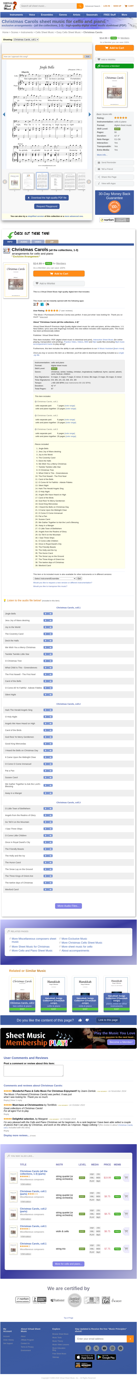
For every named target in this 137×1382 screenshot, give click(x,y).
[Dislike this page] (87, 1020)
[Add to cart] (125, 1178)
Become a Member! (121, 1042)
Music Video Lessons (60, 1345)
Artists (76, 14)
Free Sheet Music (59, 1354)
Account (6, 1336)
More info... (102, 155)
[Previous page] (4, 114)
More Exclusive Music (74, 938)
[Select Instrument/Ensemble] (54, 578)
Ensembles (47, 14)
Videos (80, 342)
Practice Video (70, 342)
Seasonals (92, 14)
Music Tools (57, 1338)
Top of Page (68, 1318)
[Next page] (90, 114)
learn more (118, 348)
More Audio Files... (68, 905)
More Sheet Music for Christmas (31, 946)
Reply (6, 1100)
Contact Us (25, 1343)
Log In (106, 6)
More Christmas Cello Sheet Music (82, 942)
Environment (26, 1350)
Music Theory (57, 1341)
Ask (87, 57)
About (23, 1336)
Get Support (8, 1343)
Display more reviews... (16, 1135)
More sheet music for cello (77, 946)
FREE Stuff (110, 14)
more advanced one (74, 216)
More (124, 14)
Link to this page (108, 1020)
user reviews (65, 311)
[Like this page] (80, 1020)
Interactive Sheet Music (103, 340)
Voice (32, 14)
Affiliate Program (27, 1340)
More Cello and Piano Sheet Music (32, 950)
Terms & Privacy (27, 1347)
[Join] (130, 1338)
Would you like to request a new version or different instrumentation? (62, 583)
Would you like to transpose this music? (50, 586)
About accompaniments (75, 950)
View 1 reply (16, 1100)
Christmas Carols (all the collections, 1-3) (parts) (33, 1172)
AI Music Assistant (105, 348)
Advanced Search (92, 6)
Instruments (16, 14)
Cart (129, 6)
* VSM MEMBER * (102, 1091)
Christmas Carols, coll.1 (68, 607)
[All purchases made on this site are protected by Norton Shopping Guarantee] (114, 220)
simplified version (35, 216)
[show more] (44, 317)
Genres (63, 14)
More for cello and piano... (68, 1264)
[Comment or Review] (33, 1070)
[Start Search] (80, 6)
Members (125, 38)
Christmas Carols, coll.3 (68, 802)
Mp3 (95, 342)
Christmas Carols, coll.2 (68, 704)
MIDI (86, 342)
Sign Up (117, 6)
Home (5, 32)
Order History (8, 1340)
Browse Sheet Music (60, 1334)
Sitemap (55, 1357)
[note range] (70, 406)
